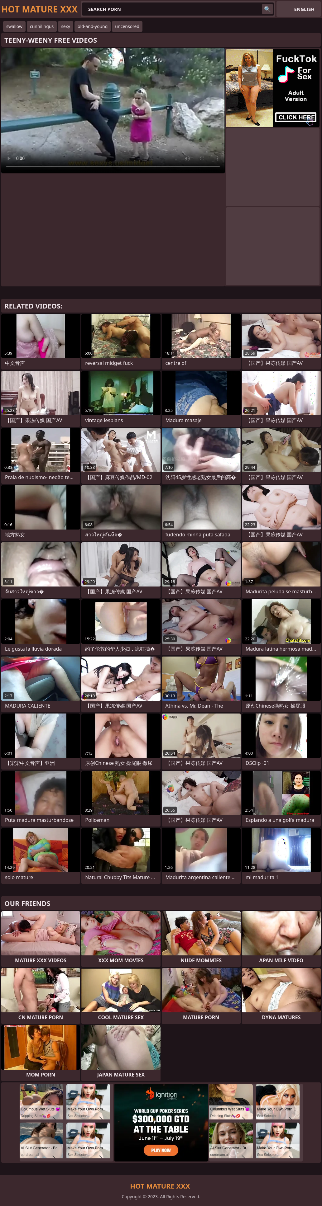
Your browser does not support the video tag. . (113, 110)
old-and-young (93, 26)
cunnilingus (42, 26)
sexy (65, 26)
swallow (14, 26)
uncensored (127, 26)
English (304, 9)
